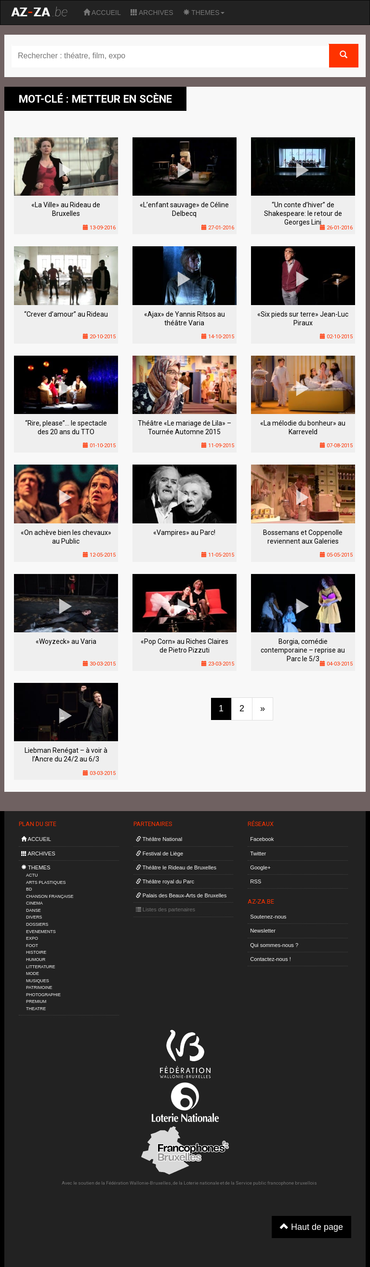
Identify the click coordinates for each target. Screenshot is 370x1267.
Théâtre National (159, 839)
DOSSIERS (37, 924)
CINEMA (34, 903)
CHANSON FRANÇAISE (50, 896)
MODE (32, 973)
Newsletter (263, 931)
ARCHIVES (152, 12)
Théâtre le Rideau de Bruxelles (176, 867)
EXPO (32, 938)
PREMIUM (36, 1001)
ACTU (32, 875)
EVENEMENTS (41, 931)
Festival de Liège (160, 853)
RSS (255, 881)
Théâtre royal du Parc (165, 881)
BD (29, 889)
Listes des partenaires (166, 909)
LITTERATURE (40, 966)
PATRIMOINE (39, 987)
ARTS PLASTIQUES (46, 882)
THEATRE (36, 1008)
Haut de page (311, 1227)
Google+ (260, 867)
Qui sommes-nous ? (274, 945)
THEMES (204, 12)
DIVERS (34, 917)
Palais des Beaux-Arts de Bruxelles (181, 895)
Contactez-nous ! (270, 959)
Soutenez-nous (268, 917)
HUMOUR (35, 959)
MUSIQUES (37, 980)
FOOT (32, 945)
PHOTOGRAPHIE (43, 994)
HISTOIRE (36, 952)
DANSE (33, 910)
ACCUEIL (102, 12)
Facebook (262, 839)
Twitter (258, 853)
